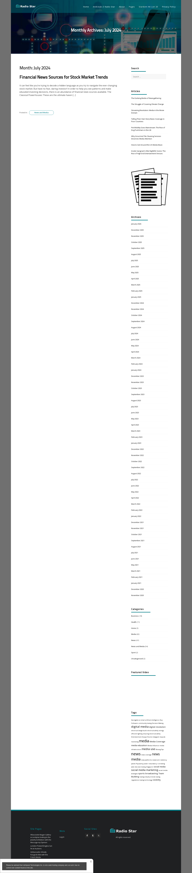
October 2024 (136, 315)
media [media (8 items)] (144, 740)
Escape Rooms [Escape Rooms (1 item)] (147, 737)
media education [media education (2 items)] (139, 745)
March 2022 (135, 504)
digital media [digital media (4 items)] (140, 726)
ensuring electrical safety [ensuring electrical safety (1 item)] (151, 734)
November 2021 (137, 528)
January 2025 (136, 297)
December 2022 (137, 449)
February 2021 (136, 577)
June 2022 (135, 486)
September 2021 (137, 540)
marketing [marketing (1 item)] (134, 742)
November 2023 (137, 382)
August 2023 (136, 400)
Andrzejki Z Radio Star (104, 6)
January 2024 (136, 370)
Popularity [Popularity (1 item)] (139, 764)
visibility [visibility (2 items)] (157, 779)
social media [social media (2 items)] (159, 766)
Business (135, 616)
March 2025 (135, 285)
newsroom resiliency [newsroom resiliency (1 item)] (159, 760)
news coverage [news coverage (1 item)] (146, 755)
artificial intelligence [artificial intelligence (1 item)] (152, 720)
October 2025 (136, 242)
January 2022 (136, 516)
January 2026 (136, 224)
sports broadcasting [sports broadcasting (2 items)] (148, 773)
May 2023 (135, 418)
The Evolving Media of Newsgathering (146, 98)
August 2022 (136, 473)
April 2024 (135, 352)
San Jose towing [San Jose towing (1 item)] (140, 767)
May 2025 (135, 272)
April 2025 (135, 278)
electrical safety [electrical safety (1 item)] (152, 730)
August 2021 (136, 546)
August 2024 (136, 327)
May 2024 (135, 345)
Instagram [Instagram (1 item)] (156, 737)
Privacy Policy (169, 6)
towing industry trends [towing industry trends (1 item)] (147, 777)
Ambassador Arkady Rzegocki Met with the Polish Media (39, 854)
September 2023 (137, 394)
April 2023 (135, 425)
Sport (133, 652)
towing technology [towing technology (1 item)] (145, 780)
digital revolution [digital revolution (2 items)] (157, 727)
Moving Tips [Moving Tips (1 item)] (160, 749)
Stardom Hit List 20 (148, 6)
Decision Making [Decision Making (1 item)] (157, 723)
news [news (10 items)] (136, 753)
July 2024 (134, 333)
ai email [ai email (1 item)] (142, 720)
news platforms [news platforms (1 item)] (146, 760)
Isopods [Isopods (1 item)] (162, 737)
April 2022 (135, 498)
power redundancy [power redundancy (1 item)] (150, 764)
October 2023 (136, 388)
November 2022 (137, 455)
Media (133, 634)
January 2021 (136, 583)
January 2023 (136, 443)
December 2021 (137, 522)
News (133, 640)
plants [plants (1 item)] (133, 764)
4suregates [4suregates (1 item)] (135, 720)
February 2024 (136, 364)
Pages (132, 6)
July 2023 (134, 406)
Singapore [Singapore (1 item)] (149, 767)
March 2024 (135, 358)
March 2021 (135, 571)
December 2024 (137, 303)
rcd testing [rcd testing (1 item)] (161, 764)
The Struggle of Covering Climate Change (147, 104)
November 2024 (137, 309)
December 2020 (137, 589)
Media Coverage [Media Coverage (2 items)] (157, 741)
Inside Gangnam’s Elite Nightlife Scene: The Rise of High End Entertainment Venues (148, 152)
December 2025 (137, 230)
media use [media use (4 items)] (148, 749)
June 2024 (135, 339)
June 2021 (135, 559)
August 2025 (136, 254)
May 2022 (135, 492)
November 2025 (137, 236)
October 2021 (136, 534)
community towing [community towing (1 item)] (144, 723)
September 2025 (137, 248)
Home (86, 6)
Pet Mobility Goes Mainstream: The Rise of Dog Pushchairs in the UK (148, 128)
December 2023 (137, 376)
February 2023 (136, 437)
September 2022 (137, 467)
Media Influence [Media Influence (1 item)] (153, 746)
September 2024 (137, 321)
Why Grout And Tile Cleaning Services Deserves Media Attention (146, 137)
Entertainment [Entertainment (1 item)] (136, 737)
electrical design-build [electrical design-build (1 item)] (139, 730)
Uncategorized (137, 658)
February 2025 (136, 291)
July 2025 (134, 260)
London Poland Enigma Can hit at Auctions (41, 847)
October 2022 (136, 461)
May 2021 (135, 565)
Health (133, 622)
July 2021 (134, 552)
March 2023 (135, 431)
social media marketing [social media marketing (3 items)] (144, 770)
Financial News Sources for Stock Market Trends (63, 77)
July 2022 (134, 479)
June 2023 (135, 412)
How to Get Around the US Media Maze (146, 145)
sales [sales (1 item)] (132, 767)
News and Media (41, 112)
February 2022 (136, 510)
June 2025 (135, 266)
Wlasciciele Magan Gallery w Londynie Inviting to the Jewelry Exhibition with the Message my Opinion (40, 838)
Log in (62, 837)
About (122, 6)
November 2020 (137, 595)
